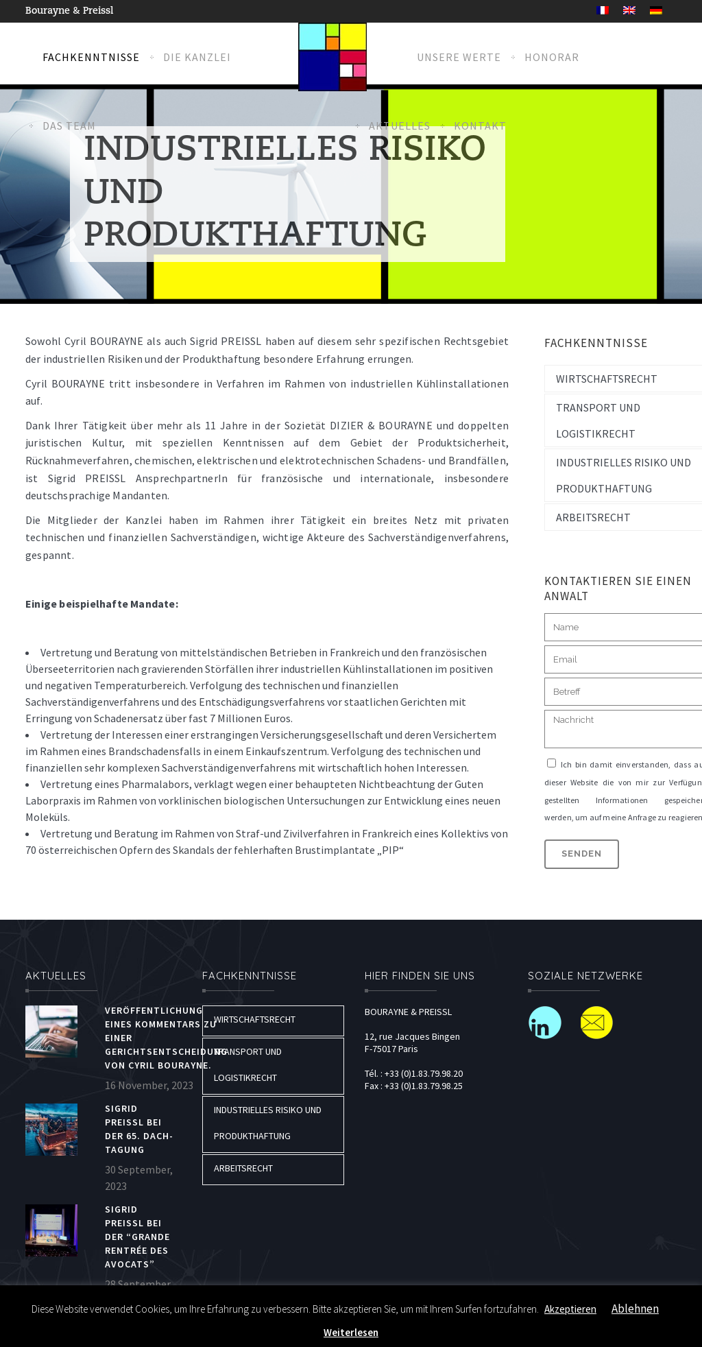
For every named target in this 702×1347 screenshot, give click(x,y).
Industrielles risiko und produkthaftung (268, 1123)
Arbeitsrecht (243, 1168)
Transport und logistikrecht (248, 1064)
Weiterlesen (351, 1332)
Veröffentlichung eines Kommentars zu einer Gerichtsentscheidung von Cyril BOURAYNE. (166, 1037)
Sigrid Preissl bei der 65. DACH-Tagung (139, 1129)
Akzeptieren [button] (570, 1308)
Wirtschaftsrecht (254, 1019)
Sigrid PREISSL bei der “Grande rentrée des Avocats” (137, 1236)
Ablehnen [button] (635, 1308)
